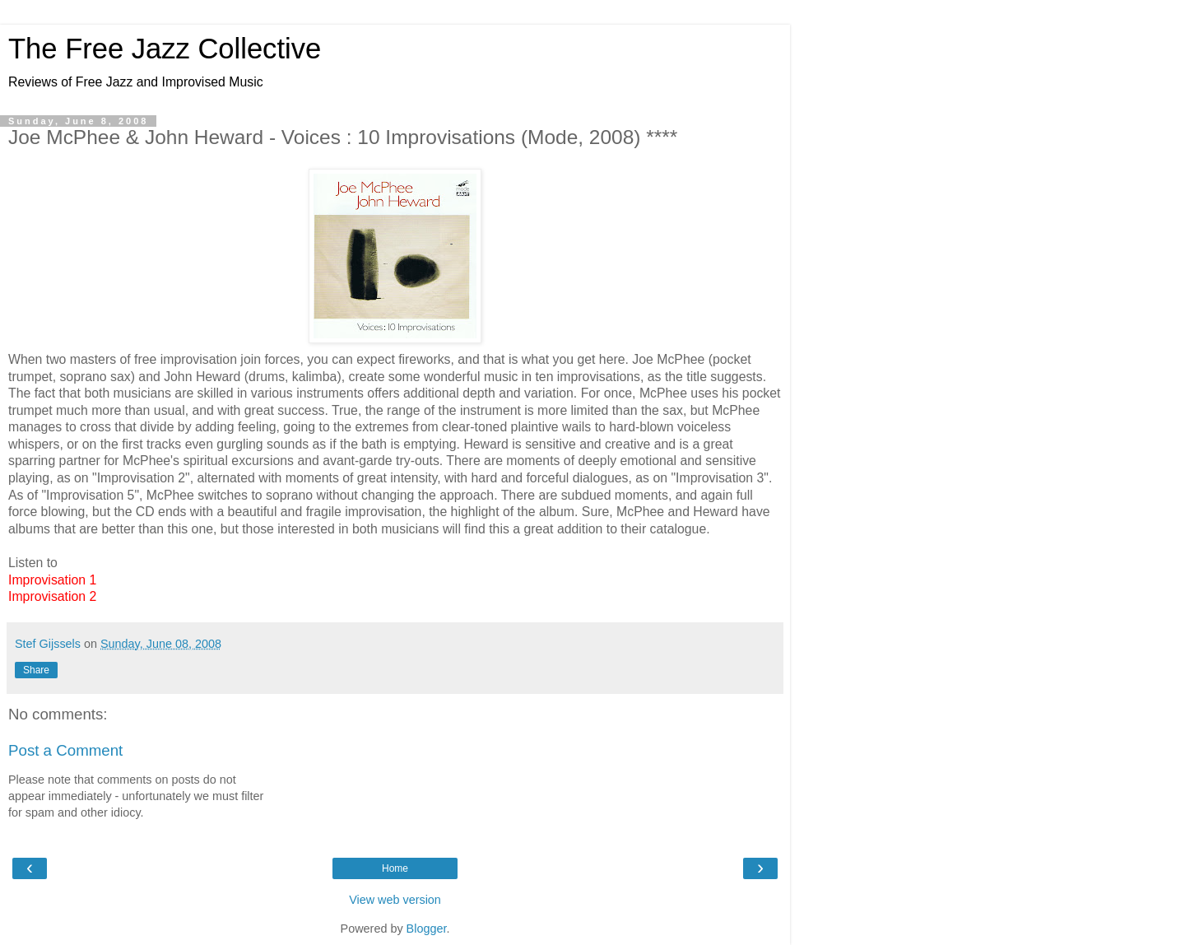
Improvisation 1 (52, 580)
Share (36, 670)
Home (395, 868)
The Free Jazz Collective (164, 48)
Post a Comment (65, 750)
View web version (395, 899)
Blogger (427, 928)
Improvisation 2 (52, 596)
